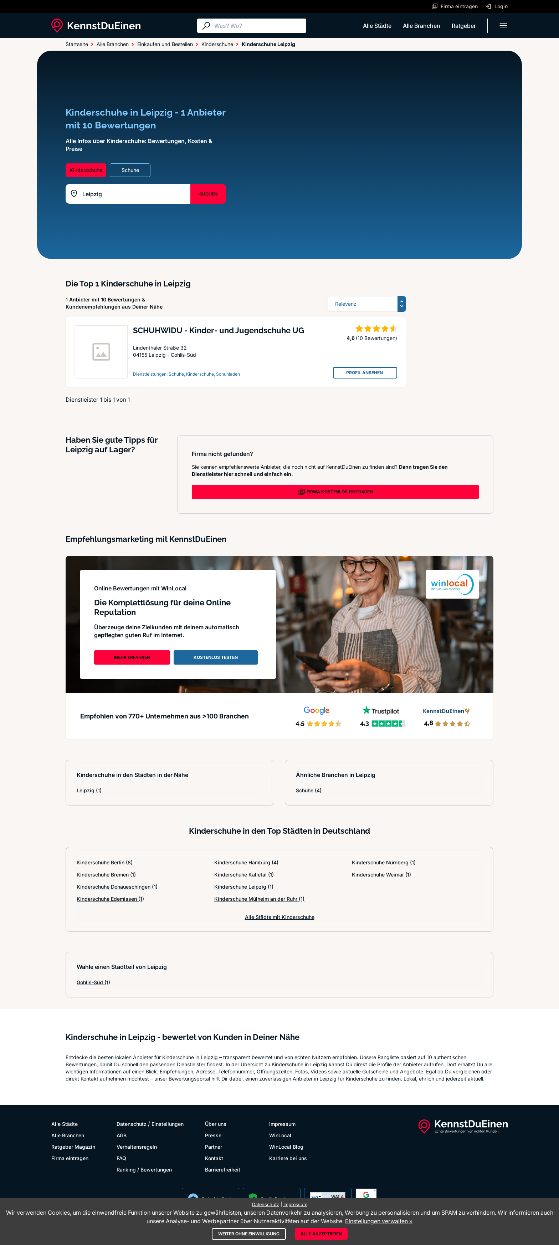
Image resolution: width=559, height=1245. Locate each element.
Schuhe (309, 790)
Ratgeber (464, 25)
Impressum (282, 1124)
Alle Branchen (421, 25)
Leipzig (89, 790)
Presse (213, 1135)
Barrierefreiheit (222, 1170)
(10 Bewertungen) (376, 338)
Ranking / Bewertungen (144, 1170)
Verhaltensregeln (137, 1147)
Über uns (215, 1124)
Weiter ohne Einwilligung (249, 1233)
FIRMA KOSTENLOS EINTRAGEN (335, 492)
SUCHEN (208, 194)
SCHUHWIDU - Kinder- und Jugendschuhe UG (218, 330)
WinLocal (280, 1135)
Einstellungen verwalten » (378, 1221)
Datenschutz (132, 1124)
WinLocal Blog (286, 1147)
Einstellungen (168, 1124)
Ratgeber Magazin (73, 1147)
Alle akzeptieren (321, 1233)
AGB (122, 1135)
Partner (213, 1147)
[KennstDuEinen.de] (95, 26)
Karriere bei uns (288, 1158)
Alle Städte (377, 25)
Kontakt (214, 1158)
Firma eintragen (69, 1158)
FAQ (121, 1158)
